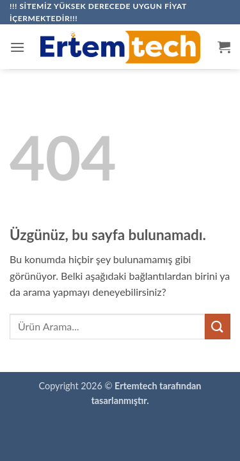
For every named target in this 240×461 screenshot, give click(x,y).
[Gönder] (217, 326)
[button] (17, 47)
